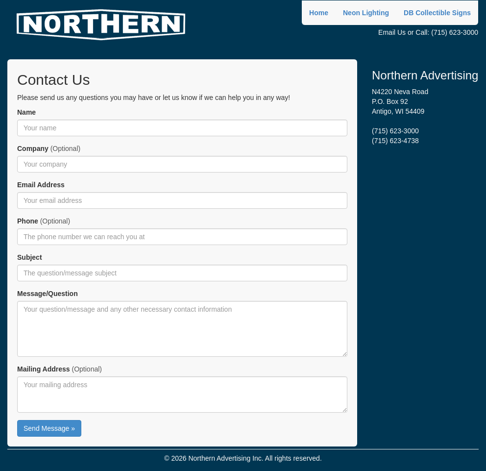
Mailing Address (43, 369)
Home (318, 13)
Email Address (41, 185)
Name (26, 112)
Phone (27, 221)
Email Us (392, 32)
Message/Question (47, 293)
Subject (29, 257)
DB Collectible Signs (437, 13)
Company (33, 148)
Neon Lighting (366, 13)
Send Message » (49, 428)
